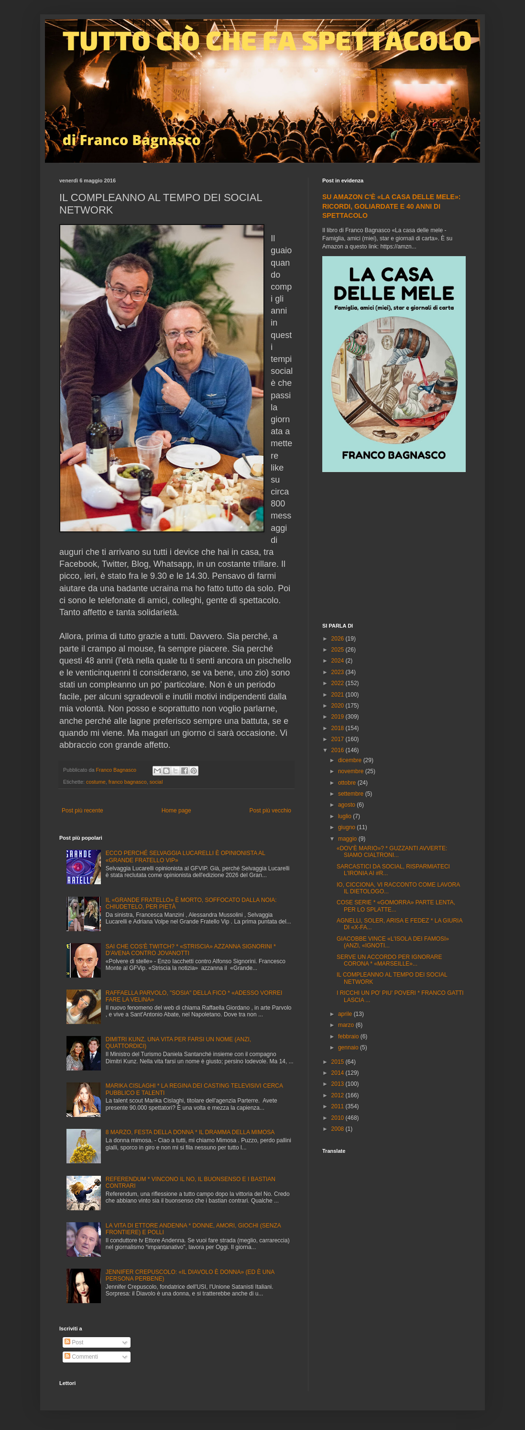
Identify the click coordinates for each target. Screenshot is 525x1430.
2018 (338, 728)
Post (74, 1342)
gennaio (349, 1047)
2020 (338, 705)
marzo (347, 1025)
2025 (338, 649)
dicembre (350, 760)
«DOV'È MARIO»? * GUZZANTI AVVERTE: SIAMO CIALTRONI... (392, 851)
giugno (347, 827)
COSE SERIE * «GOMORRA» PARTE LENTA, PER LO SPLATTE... (396, 905)
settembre (351, 793)
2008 (338, 1129)
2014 (338, 1073)
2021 (338, 694)
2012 (338, 1095)
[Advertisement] (394, 548)
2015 (338, 1061)
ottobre (348, 782)
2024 (338, 660)
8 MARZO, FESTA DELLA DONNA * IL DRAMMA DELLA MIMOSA (190, 1132)
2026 (338, 638)
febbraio (349, 1036)
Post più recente (82, 810)
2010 (338, 1118)
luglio (345, 816)
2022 (338, 683)
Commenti (81, 1356)
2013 (338, 1084)
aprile (346, 1014)
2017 (338, 739)
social (156, 782)
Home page (176, 810)
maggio (348, 838)
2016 (338, 750)
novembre (351, 771)
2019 (338, 716)
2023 (338, 672)
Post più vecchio (270, 810)
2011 (338, 1106)
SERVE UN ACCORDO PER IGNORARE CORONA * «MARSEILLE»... (389, 960)
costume (96, 782)
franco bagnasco (128, 782)
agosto (347, 804)
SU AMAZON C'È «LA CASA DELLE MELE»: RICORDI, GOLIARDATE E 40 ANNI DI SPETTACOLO (391, 206)
